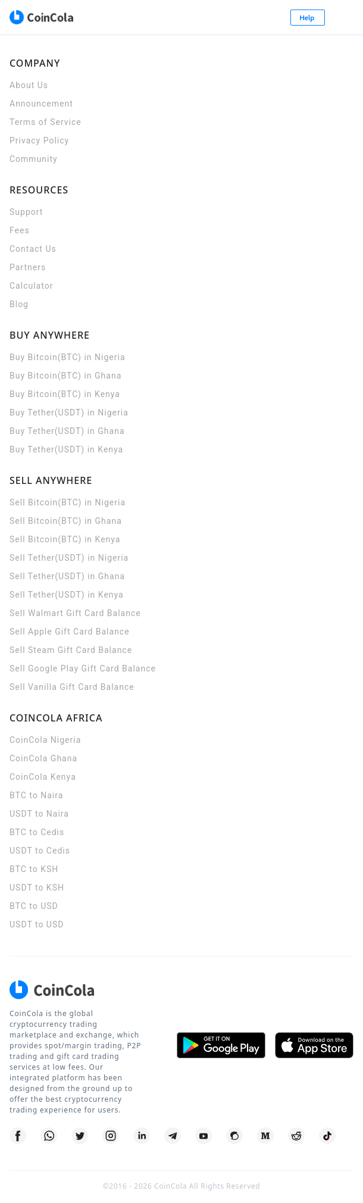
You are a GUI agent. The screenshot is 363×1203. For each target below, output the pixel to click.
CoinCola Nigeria (45, 740)
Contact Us (33, 249)
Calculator (31, 285)
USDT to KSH (37, 887)
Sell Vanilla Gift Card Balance (72, 687)
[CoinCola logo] (41, 17)
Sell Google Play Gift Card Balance (83, 668)
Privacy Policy (39, 140)
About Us (29, 85)
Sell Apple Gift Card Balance (70, 631)
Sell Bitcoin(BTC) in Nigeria (68, 502)
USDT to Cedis (40, 850)
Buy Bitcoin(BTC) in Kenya (65, 394)
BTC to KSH (34, 869)
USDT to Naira (39, 813)
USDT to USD (37, 924)
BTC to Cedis (37, 832)
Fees (20, 230)
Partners (28, 267)
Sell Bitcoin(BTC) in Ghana (66, 521)
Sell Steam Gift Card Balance (71, 650)
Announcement (41, 103)
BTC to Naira (36, 795)
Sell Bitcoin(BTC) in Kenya (65, 539)
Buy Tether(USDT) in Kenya (66, 449)
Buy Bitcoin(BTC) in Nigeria (68, 357)
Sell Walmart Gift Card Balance (75, 613)
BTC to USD (34, 906)
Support (26, 212)
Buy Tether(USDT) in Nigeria (69, 412)
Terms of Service (46, 122)
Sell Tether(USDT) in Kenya (67, 594)
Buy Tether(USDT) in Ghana (67, 431)
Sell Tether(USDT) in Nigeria (69, 558)
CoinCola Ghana (43, 758)
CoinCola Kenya (43, 777)
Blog (19, 304)
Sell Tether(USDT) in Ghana (67, 576)
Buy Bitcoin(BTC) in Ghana (65, 375)
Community (34, 159)
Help (307, 17)
